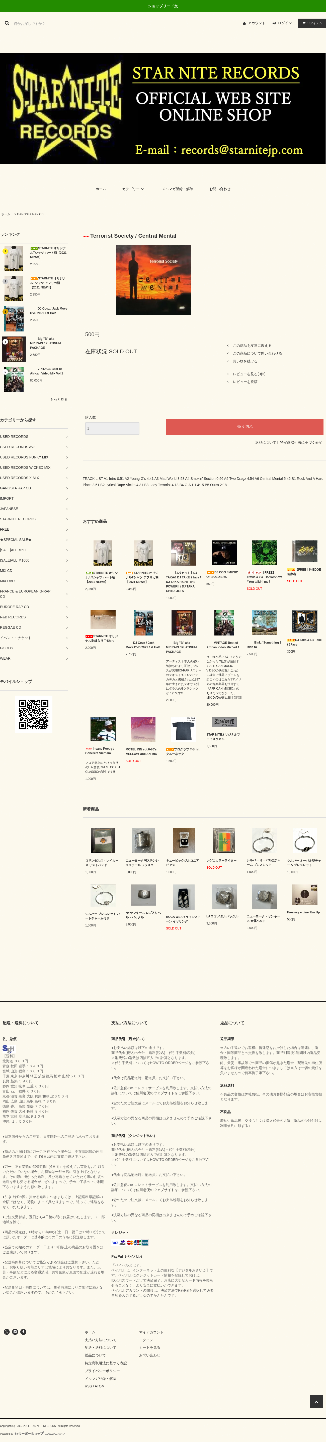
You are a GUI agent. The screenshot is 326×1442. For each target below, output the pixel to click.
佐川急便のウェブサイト (155, 1093)
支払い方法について (100, 1340)
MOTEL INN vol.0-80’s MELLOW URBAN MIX (141, 752)
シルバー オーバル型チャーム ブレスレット (264, 863)
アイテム (311, 23)
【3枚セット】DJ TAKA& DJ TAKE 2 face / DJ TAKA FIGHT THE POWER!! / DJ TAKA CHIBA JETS (183, 582)
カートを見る (149, 1347)
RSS (88, 1386)
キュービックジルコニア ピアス (182, 863)
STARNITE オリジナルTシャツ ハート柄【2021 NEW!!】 (48, 252)
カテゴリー (134, 189)
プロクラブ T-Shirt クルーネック (182, 752)
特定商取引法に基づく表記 (301, 442)
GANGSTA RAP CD (30, 214)
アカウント (257, 23)
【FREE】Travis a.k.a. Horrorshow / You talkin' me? (264, 577)
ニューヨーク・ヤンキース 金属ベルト (263, 919)
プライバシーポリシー (102, 1371)
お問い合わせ (219, 189)
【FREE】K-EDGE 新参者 (304, 572)
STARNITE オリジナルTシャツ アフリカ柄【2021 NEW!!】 (48, 283)
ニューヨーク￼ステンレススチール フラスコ (142, 863)
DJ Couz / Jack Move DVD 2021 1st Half (48, 311)
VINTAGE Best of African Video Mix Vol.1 (46, 371)
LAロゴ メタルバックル (222, 916)
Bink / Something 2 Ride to (264, 645)
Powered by (32, 1433)
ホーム (101, 189)
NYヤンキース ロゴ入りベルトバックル (143, 915)
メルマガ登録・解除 (177, 189)
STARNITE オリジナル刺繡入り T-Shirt (101, 638)
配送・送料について (100, 1347)
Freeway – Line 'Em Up (303, 912)
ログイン (285, 23)
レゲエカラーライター (221, 860)
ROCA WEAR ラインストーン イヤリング (183, 919)
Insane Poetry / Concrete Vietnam (99, 751)
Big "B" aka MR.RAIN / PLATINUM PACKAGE (45, 343)
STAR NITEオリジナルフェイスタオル (223, 737)
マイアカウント (151, 1332)
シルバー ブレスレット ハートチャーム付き (102, 916)
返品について (265, 442)
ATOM (100, 1386)
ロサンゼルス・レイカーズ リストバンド (101, 863)
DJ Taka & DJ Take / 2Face (304, 642)
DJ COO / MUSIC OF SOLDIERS (222, 575)
